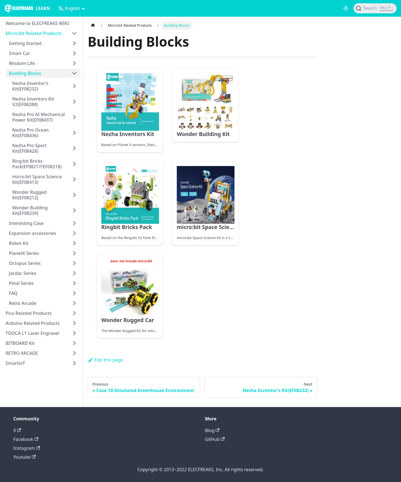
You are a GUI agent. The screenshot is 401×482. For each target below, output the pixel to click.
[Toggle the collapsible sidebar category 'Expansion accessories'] (74, 233)
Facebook (25, 439)
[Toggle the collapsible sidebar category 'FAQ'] (74, 293)
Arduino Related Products (33, 323)
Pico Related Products (29, 313)
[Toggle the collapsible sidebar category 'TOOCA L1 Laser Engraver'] (74, 333)
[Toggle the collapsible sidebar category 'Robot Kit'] (74, 243)
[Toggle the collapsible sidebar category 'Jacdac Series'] (74, 273)
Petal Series (21, 283)
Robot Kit (18, 243)
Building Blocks (25, 73)
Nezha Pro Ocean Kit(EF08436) (30, 133)
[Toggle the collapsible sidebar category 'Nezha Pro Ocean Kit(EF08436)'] (74, 132)
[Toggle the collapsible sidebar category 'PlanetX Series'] (74, 253)
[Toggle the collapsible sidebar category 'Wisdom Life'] (74, 63)
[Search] (375, 8)
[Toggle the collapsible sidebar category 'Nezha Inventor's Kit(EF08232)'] (74, 86)
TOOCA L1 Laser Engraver (33, 333)
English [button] (69, 8)
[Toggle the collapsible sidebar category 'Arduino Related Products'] (74, 323)
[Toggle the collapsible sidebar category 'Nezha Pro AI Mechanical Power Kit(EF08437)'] (74, 117)
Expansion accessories (32, 233)
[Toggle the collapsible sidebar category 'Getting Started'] (74, 43)
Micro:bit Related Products (34, 33)
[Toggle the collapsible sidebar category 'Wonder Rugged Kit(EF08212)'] (74, 195)
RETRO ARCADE (22, 353)
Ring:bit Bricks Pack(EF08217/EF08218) (37, 164)
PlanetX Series (24, 253)
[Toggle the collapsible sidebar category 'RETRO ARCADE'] (74, 353)
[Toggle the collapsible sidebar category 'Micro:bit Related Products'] (74, 33)
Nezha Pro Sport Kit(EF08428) (29, 148)
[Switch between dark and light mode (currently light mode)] (345, 8)
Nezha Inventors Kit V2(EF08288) (33, 101)
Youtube (24, 457)
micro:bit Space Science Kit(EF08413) (37, 179)
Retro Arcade (22, 303)
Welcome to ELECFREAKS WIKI (37, 23)
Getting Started (25, 43)
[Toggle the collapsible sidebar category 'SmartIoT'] (74, 363)
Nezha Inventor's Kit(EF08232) (30, 86)
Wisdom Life (22, 63)
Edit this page (105, 360)
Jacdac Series (22, 273)
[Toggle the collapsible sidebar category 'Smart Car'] (74, 53)
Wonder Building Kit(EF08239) (30, 210)
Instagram (26, 448)
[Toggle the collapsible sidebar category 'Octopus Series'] (74, 263)
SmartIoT (15, 363)
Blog (212, 430)
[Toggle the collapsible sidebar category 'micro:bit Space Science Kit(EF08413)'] (74, 179)
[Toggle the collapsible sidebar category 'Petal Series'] (74, 283)
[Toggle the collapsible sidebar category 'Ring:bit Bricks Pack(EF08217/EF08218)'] (74, 164)
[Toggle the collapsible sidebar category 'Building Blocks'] (74, 73)
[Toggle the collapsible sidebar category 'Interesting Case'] (74, 223)
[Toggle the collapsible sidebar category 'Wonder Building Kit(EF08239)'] (74, 210)
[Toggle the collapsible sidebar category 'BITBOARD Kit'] (74, 343)
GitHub (215, 439)
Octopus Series (25, 263)
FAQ (13, 293)
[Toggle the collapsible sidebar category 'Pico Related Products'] (74, 313)
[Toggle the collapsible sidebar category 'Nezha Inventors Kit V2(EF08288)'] (74, 101)
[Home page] (93, 25)
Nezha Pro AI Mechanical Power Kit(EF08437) (38, 117)
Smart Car (19, 53)
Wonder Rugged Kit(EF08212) (29, 195)
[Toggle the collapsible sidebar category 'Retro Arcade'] (74, 303)
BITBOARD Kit (20, 343)
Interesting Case (26, 223)
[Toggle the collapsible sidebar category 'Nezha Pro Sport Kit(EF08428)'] (74, 148)
